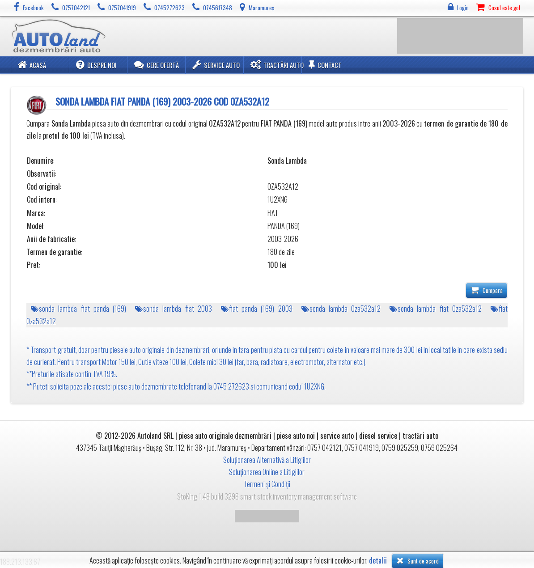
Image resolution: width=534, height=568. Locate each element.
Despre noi (96, 64)
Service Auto (216, 64)
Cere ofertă (156, 64)
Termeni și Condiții (267, 484)
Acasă (32, 64)
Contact (325, 64)
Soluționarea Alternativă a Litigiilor (267, 459)
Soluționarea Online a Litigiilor (267, 471)
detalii (378, 560)
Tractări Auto (277, 64)
